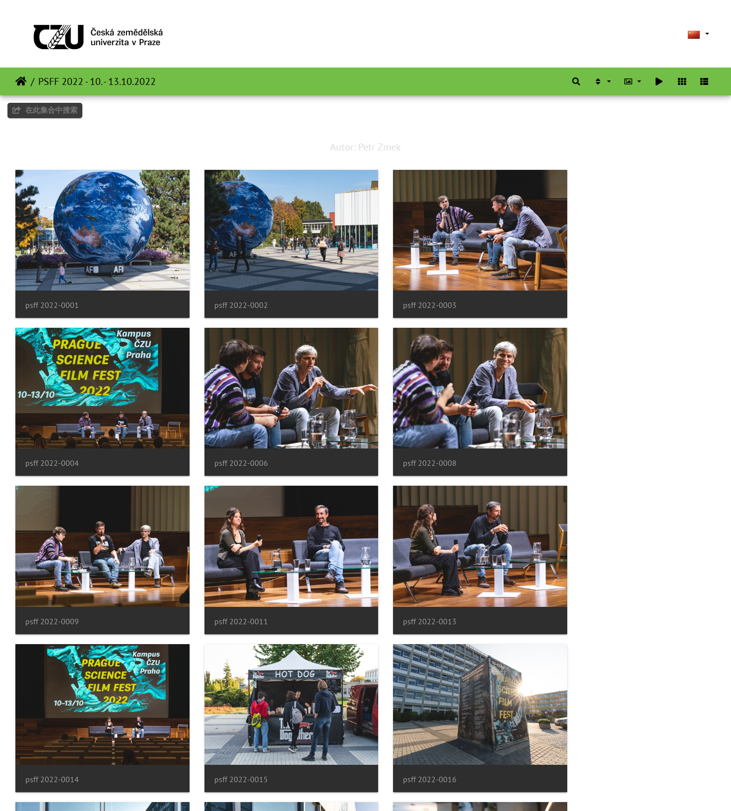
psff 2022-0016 (588, 600)
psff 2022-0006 (52, 449)
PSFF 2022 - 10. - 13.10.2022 (97, 81)
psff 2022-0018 (231, 751)
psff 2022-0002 (231, 298)
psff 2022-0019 (410, 751)
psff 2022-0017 (52, 751)
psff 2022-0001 (52, 298)
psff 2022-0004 (588, 298)
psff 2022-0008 (231, 449)
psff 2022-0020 (588, 751)
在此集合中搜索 (44, 110)
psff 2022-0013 (52, 600)
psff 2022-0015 (410, 600)
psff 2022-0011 (588, 449)
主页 (21, 81)
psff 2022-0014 (231, 600)
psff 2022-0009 (410, 449)
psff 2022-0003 (410, 298)
